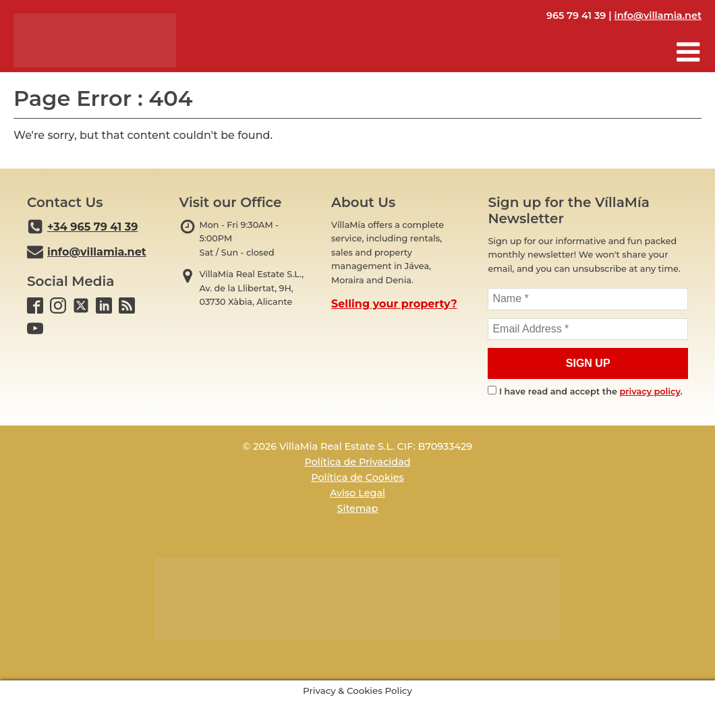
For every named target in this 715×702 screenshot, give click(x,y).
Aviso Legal (357, 493)
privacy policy (650, 391)
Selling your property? (394, 303)
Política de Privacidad (357, 462)
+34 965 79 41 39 (92, 227)
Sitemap (357, 508)
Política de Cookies (357, 477)
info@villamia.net (658, 15)
